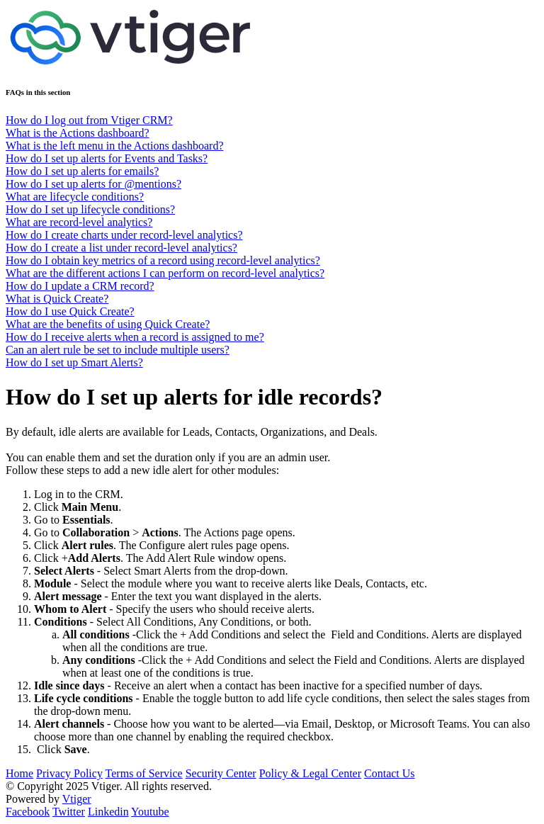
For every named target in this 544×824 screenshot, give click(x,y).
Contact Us (389, 773)
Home (19, 773)
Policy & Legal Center (310, 773)
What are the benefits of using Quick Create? (108, 324)
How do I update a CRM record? (80, 286)
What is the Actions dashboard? (77, 133)
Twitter (68, 812)
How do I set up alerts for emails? (82, 171)
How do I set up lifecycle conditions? (90, 209)
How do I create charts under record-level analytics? (124, 235)
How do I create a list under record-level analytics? (121, 248)
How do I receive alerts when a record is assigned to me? (135, 337)
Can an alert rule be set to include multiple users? (118, 350)
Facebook (28, 812)
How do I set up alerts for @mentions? (93, 184)
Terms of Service (144, 773)
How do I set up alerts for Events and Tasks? (107, 158)
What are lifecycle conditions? (75, 197)
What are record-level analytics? (79, 222)
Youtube (150, 812)
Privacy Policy (69, 773)
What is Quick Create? (57, 299)
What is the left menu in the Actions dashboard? (114, 146)
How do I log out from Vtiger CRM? (89, 120)
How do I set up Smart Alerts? (74, 362)
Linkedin (108, 812)
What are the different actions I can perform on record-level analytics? (165, 273)
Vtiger (76, 799)
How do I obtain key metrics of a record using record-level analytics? (163, 260)
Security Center (221, 773)
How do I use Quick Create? (70, 311)
